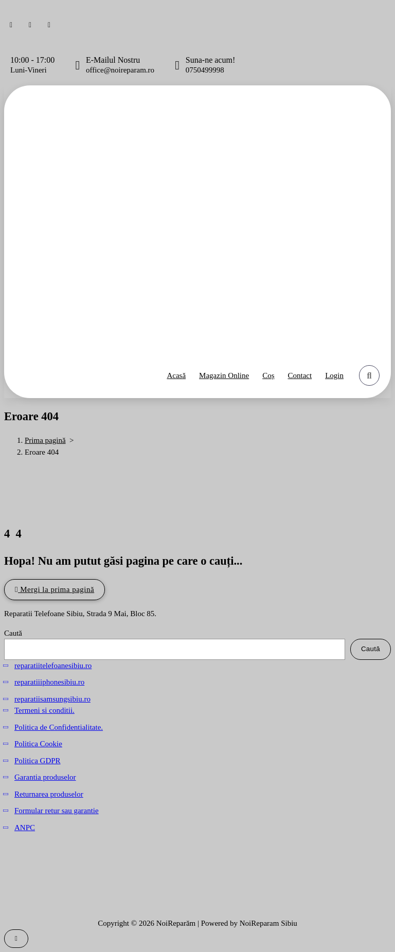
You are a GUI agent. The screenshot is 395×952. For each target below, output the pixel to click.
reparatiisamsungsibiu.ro (52, 699)
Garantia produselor (45, 777)
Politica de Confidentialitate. (58, 727)
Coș (268, 375)
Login (334, 375)
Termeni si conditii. (44, 710)
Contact (300, 375)
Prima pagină (45, 440)
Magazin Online (224, 375)
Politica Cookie (38, 744)
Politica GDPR (37, 761)
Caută (13, 633)
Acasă (176, 375)
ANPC (24, 827)
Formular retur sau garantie (56, 810)
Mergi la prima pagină (54, 589)
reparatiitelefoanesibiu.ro (53, 665)
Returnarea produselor (48, 794)
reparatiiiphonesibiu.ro (49, 682)
